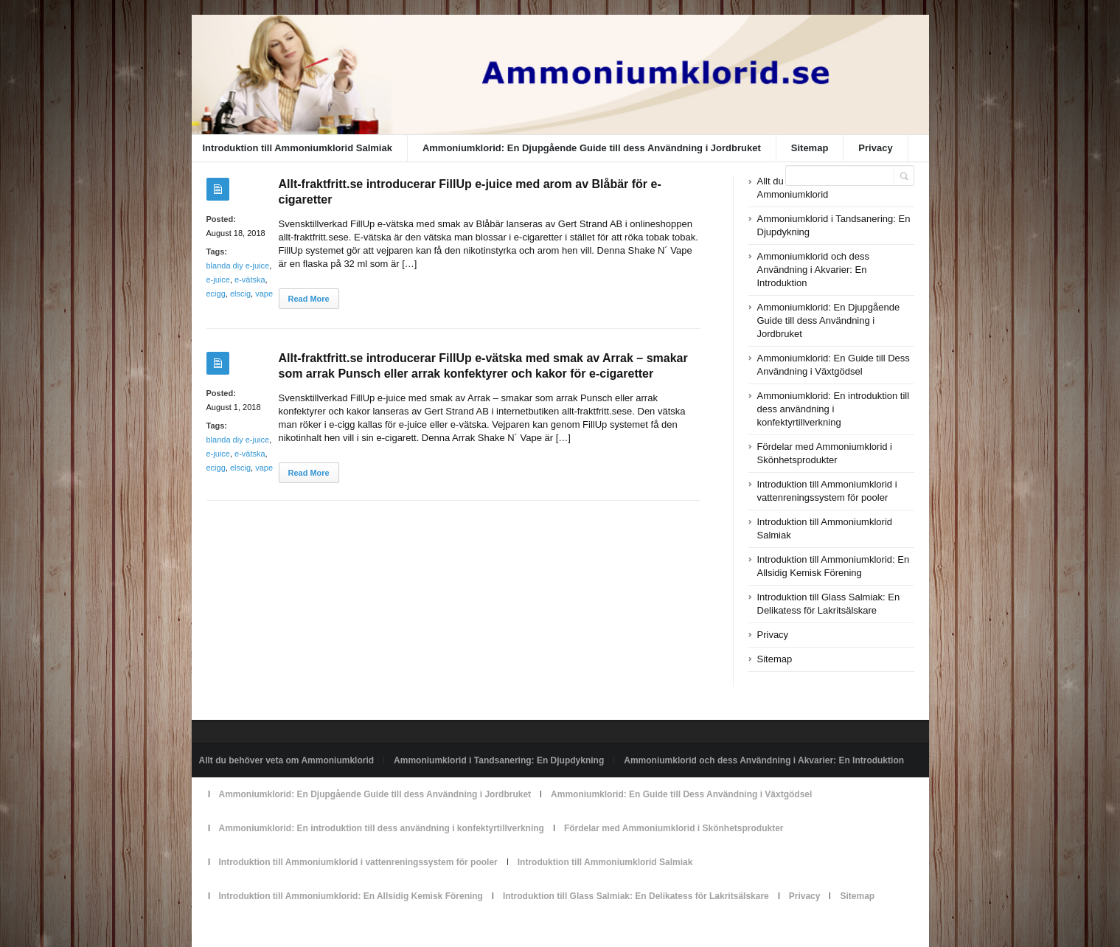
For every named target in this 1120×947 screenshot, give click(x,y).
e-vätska (249, 279)
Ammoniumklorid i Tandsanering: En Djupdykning (499, 760)
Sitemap (810, 147)
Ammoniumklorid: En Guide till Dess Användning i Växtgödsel (681, 794)
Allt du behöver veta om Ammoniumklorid (287, 760)
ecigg (216, 293)
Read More (309, 298)
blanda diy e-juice (238, 265)
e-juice (218, 279)
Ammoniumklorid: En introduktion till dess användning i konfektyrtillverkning (833, 409)
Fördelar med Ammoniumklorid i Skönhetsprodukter (674, 828)
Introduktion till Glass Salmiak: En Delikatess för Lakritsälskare (636, 896)
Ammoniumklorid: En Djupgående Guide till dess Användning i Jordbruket (591, 147)
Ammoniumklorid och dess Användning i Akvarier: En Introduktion (813, 269)
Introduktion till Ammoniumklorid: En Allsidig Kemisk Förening (351, 896)
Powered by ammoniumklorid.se (262, 930)
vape (264, 293)
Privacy (875, 147)
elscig (240, 293)
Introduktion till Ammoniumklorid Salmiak (297, 147)
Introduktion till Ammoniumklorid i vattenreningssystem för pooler (358, 862)
